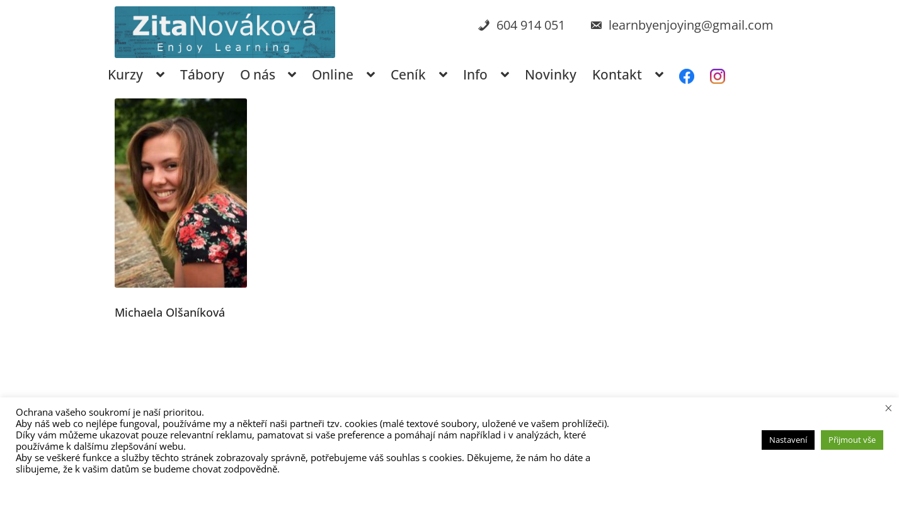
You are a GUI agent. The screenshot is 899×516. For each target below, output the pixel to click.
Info (475, 74)
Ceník (408, 74)
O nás (257, 74)
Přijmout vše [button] (852, 439)
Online (332, 74)
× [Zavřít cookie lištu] (889, 407)
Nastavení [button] (788, 439)
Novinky (550, 74)
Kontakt (617, 74)
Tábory (202, 74)
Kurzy (125, 74)
